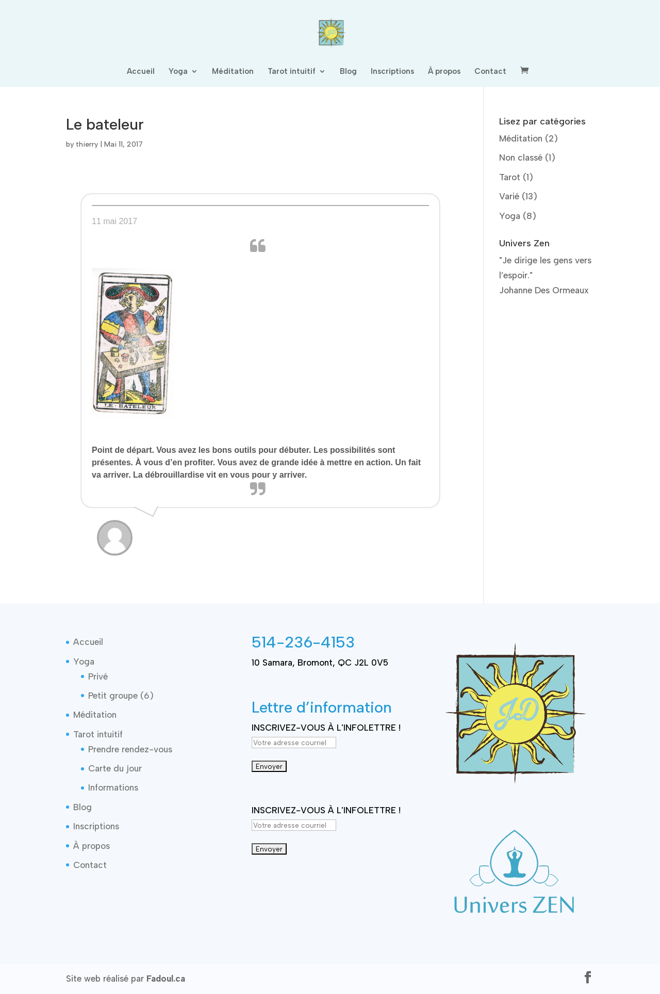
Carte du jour (115, 768)
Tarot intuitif (292, 72)
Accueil (141, 72)
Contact (490, 72)
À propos (444, 72)
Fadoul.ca (165, 978)
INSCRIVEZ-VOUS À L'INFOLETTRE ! (326, 727)
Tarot (509, 177)
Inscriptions (392, 72)
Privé (98, 676)
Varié (509, 196)
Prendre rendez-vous (130, 749)
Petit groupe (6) (121, 695)
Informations (113, 787)
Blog (348, 72)
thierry (87, 144)
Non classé (520, 157)
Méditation (233, 72)
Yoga (178, 72)
